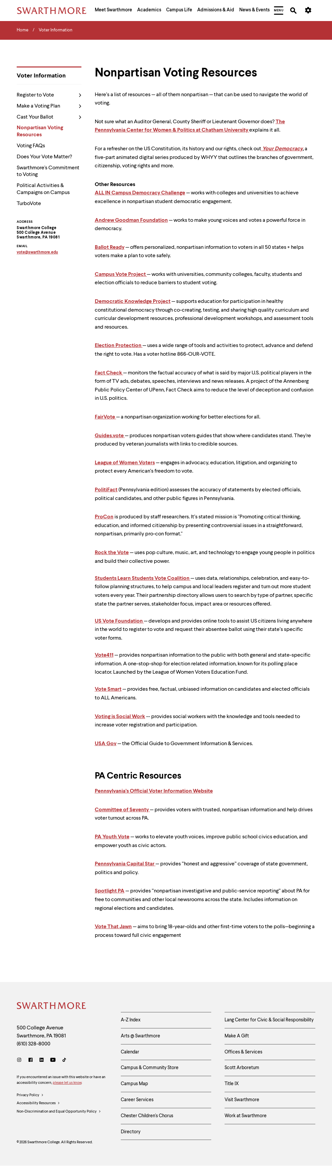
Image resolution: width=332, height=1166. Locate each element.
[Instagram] (20, 1060)
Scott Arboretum (242, 1067)
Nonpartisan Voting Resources (40, 131)
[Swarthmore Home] (52, 1006)
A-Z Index (130, 1020)
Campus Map (134, 1083)
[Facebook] (30, 1060)
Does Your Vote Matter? (44, 157)
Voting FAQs (31, 146)
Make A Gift (237, 1036)
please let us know (67, 1083)
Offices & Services (243, 1052)
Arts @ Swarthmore (140, 1036)
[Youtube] (52, 1060)
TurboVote (29, 203)
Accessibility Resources (38, 1104)
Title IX (232, 1083)
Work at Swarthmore (246, 1116)
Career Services (137, 1100)
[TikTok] (64, 1060)
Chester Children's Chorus (147, 1116)
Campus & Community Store (150, 1067)
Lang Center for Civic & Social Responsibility (269, 1020)
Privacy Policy (30, 1096)
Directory (130, 1132)
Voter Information (41, 76)
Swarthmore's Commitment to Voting (48, 171)
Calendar (130, 1052)
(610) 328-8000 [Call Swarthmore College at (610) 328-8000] (33, 1044)
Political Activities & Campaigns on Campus (43, 189)
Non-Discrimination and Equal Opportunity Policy (59, 1112)
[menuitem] (113, 11)
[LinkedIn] (41, 1060)
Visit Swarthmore (242, 1100)
